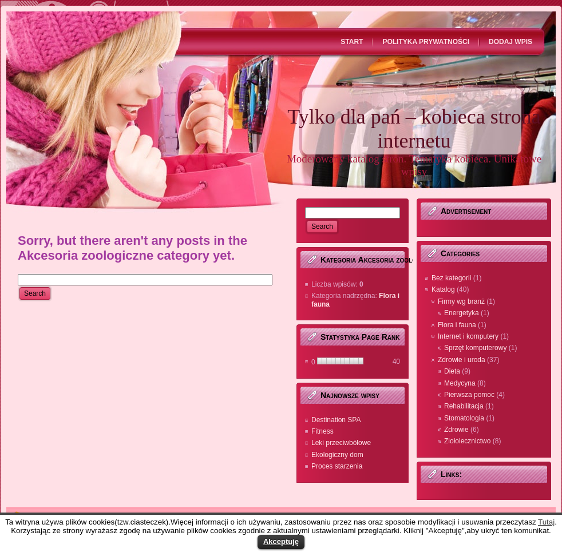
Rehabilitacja (464, 406)
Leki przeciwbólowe (341, 443)
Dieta (452, 371)
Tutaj (546, 522)
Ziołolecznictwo (467, 441)
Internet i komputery (468, 336)
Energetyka (461, 313)
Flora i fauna (457, 325)
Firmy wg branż (461, 301)
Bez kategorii (451, 278)
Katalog (443, 289)
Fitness (322, 431)
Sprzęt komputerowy (475, 348)
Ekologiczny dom (337, 455)
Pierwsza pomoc (469, 395)
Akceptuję (281, 541)
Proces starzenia (336, 466)
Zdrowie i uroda (461, 360)
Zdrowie (456, 430)
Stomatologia (464, 418)
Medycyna (460, 383)
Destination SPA (336, 420)
